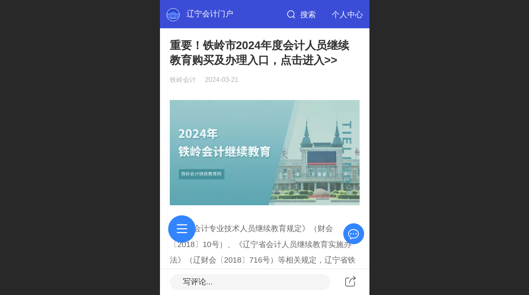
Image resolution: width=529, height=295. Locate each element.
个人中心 (347, 14)
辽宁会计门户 (210, 13)
